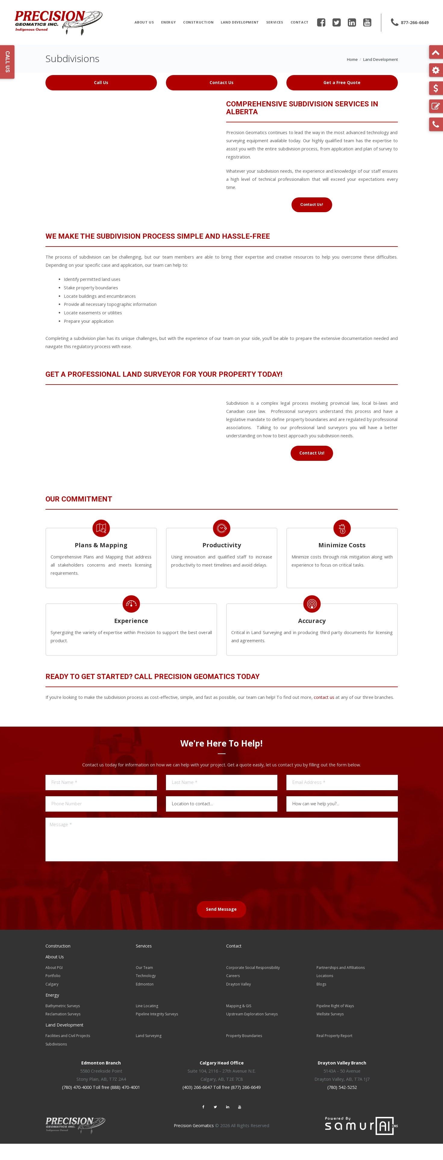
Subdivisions (56, 1061)
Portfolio (53, 994)
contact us (324, 717)
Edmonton (145, 1002)
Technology (146, 994)
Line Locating (147, 1023)
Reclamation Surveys (62, 1031)
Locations (325, 994)
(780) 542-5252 (342, 1104)
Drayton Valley (238, 1002)
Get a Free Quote (341, 82)
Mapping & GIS (238, 1023)
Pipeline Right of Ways (335, 1023)
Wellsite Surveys (330, 1031)
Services (274, 22)
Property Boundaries (244, 1052)
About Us (144, 22)
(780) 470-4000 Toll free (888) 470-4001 (101, 1104)
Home (352, 59)
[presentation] (221, 899)
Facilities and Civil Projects (67, 1052)
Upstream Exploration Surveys (252, 1031)
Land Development (240, 22)
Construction (198, 22)
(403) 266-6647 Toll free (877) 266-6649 (221, 1104)
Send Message (221, 928)
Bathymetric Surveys (62, 1023)
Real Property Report (334, 1052)
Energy (168, 22)
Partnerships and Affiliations (341, 986)
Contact (300, 22)
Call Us (101, 82)
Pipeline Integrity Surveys (157, 1031)
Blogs (321, 1002)
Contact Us (221, 82)
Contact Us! (311, 205)
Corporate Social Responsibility (253, 986)
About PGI (54, 986)
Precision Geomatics (193, 1142)
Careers (233, 994)
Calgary (51, 1002)
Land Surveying (148, 1052)
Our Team (144, 986)
